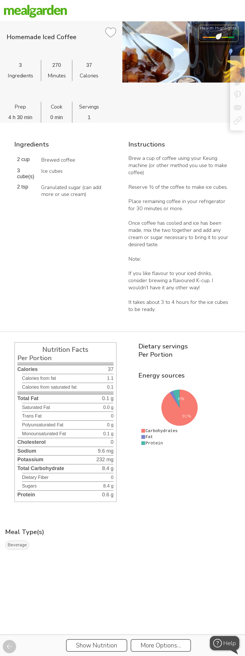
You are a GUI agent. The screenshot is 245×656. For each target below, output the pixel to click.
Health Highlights (218, 28)
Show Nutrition (96, 645)
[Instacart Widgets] (122, 615)
